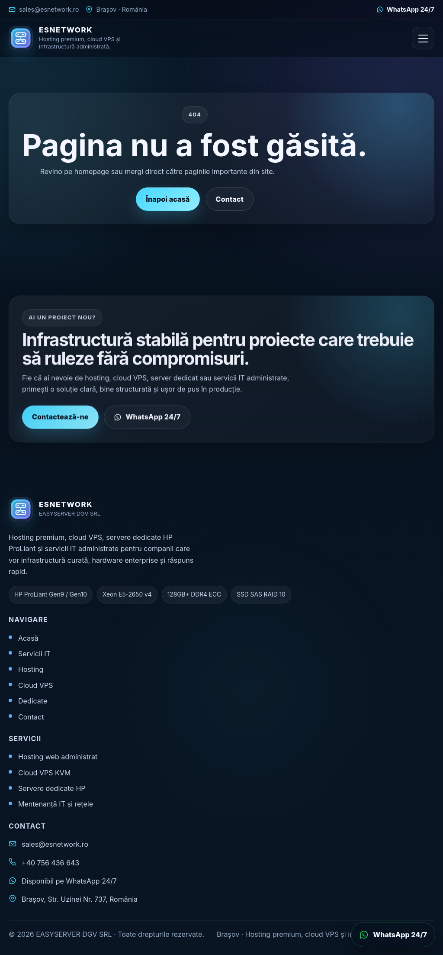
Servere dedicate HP (52, 788)
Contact (230, 199)
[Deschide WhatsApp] (393, 934)
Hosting (30, 669)
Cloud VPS (35, 685)
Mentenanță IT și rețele (55, 804)
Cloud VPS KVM (44, 772)
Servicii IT (34, 653)
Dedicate (32, 701)
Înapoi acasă (167, 199)
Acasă (28, 638)
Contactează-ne (60, 420)
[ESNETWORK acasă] (71, 38)
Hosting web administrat (57, 756)
